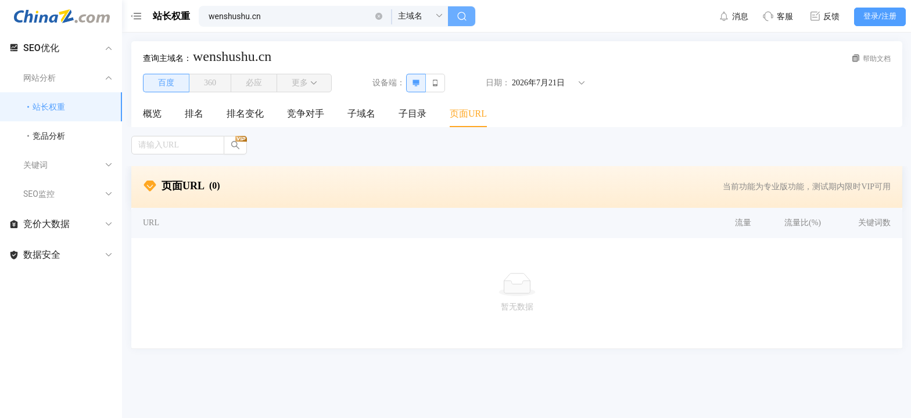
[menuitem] (152, 114)
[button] (378, 16)
